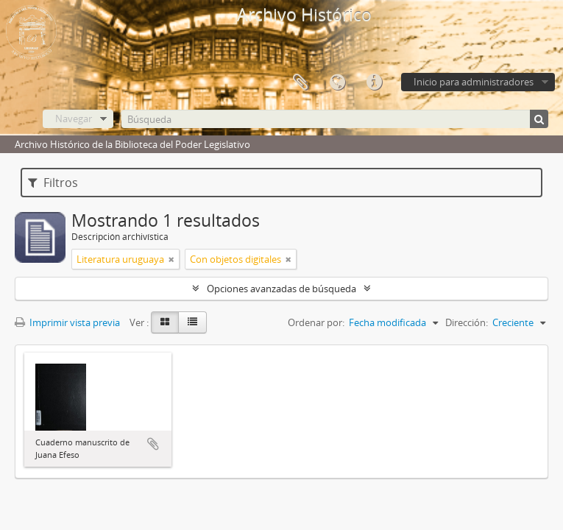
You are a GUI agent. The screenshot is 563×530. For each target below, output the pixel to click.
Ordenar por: (316, 322)
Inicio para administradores (474, 81)
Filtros (53, 182)
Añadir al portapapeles (153, 444)
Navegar (73, 118)
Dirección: (466, 322)
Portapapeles (300, 82)
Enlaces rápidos (373, 82)
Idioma (337, 82)
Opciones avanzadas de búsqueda (281, 288)
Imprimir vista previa (67, 322)
